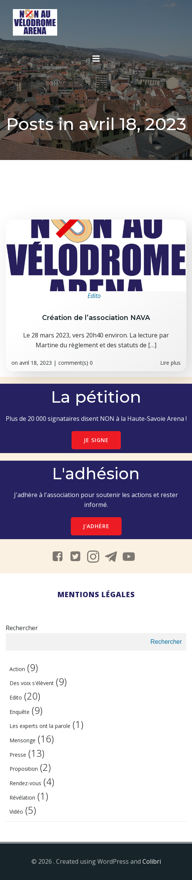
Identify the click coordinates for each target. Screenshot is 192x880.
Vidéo (16, 811)
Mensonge (22, 740)
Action (17, 669)
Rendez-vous (25, 783)
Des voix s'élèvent (31, 683)
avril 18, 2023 (35, 362)
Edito (94, 296)
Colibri (151, 861)
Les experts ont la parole (39, 725)
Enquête (19, 711)
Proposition (23, 768)
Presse (17, 754)
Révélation (22, 797)
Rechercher (22, 628)
